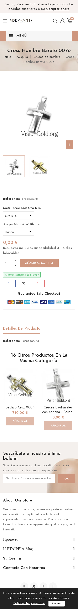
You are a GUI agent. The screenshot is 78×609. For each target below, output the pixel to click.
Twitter (34, 586)
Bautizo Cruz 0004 (20, 407)
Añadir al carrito (39, 263)
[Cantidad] (8, 263)
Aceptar (56, 603)
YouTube (44, 586)
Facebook (24, 586)
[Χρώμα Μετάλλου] (18, 232)
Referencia (11, 340)
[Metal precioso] (18, 215)
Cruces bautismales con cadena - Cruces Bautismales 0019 (58, 412)
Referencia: (12, 198)
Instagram (53, 586)
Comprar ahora (57, 8)
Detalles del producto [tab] (21, 328)
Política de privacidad (29, 603)
